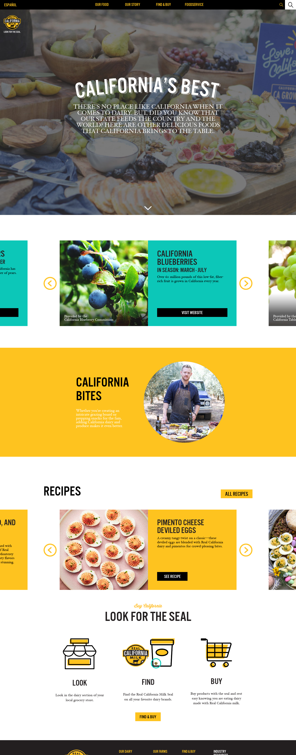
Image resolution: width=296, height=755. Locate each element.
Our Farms (160, 751)
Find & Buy (163, 4)
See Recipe (172, 576)
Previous (50, 283)
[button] (290, 5)
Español (10, 5)
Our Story (132, 4)
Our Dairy (125, 751)
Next (245, 283)
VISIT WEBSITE (192, 312)
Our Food (102, 4)
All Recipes (236, 494)
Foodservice (194, 4)
